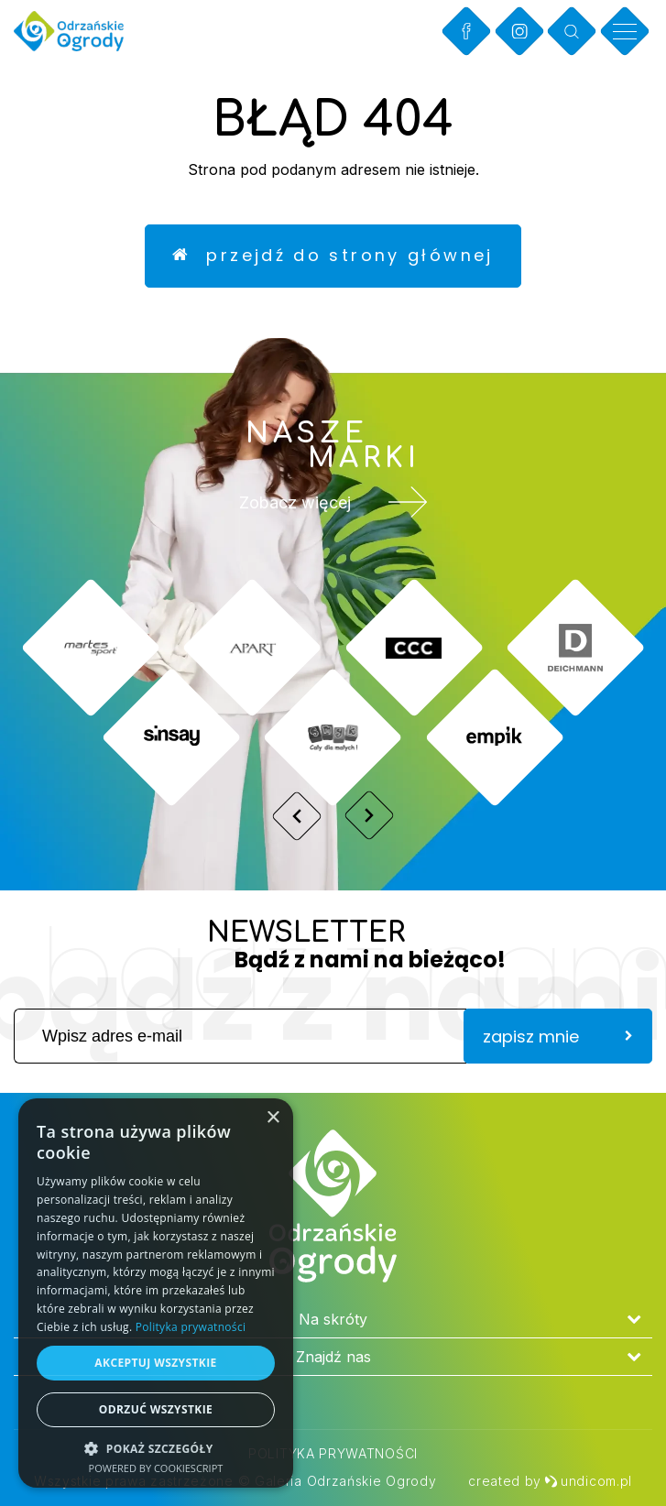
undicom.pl (588, 1481)
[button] (156, 1448)
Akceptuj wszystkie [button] (155, 1362)
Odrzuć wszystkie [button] (156, 1409)
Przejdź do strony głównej (332, 256)
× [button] (272, 1118)
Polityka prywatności (333, 1453)
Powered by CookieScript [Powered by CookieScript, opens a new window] (156, 1468)
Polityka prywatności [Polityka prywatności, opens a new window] (191, 1327)
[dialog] (155, 1293)
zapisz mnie (558, 1037)
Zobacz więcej (333, 503)
